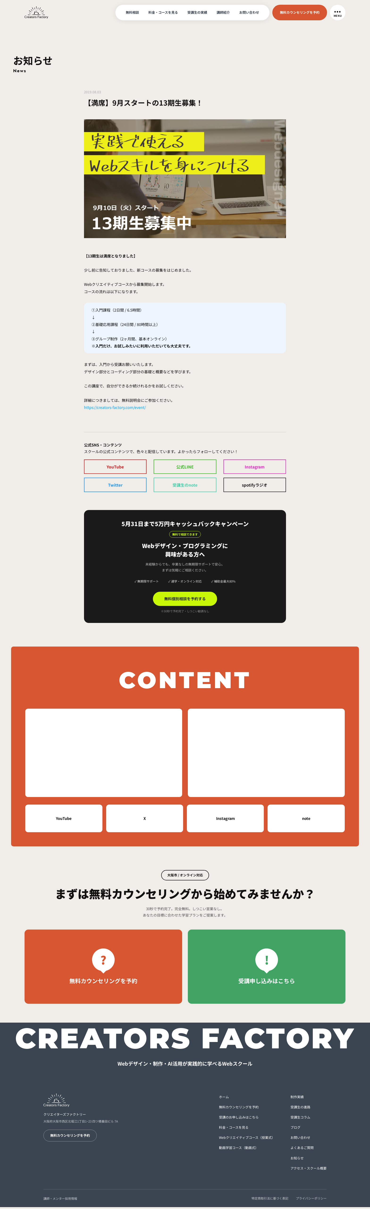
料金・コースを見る (163, 12)
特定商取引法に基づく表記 (270, 1200)
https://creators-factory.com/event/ (115, 407)
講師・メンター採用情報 (60, 1200)
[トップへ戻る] (36, 12)
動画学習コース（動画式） (238, 1149)
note (306, 820)
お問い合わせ (249, 12)
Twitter (115, 486)
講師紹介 (223, 12)
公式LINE (185, 467)
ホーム (224, 1098)
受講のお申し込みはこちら (239, 1118)
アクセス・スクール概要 (308, 1169)
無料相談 (132, 12)
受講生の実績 (197, 12)
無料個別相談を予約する (185, 600)
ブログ (295, 1129)
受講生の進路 (300, 1108)
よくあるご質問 (302, 1149)
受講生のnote (185, 486)
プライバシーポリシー (311, 1200)
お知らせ (297, 1159)
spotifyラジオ (254, 486)
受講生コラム (300, 1118)
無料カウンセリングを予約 (300, 12)
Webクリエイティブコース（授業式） (247, 1139)
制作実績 (297, 1098)
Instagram (254, 467)
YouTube (115, 467)
